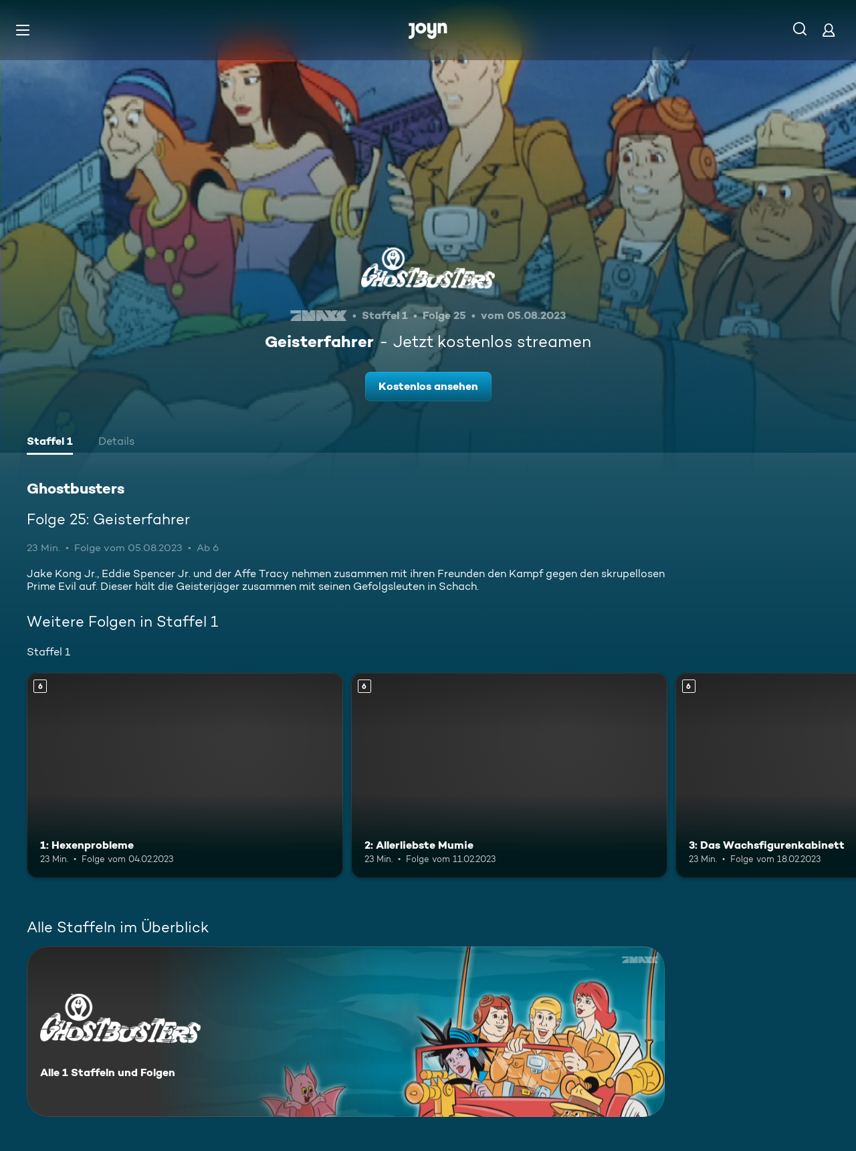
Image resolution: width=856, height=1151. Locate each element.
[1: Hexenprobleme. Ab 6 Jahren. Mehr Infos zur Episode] (185, 775)
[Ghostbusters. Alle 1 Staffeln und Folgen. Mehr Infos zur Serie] (346, 1031)
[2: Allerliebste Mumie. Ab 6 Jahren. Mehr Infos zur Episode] (509, 775)
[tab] (50, 443)
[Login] (828, 29)
